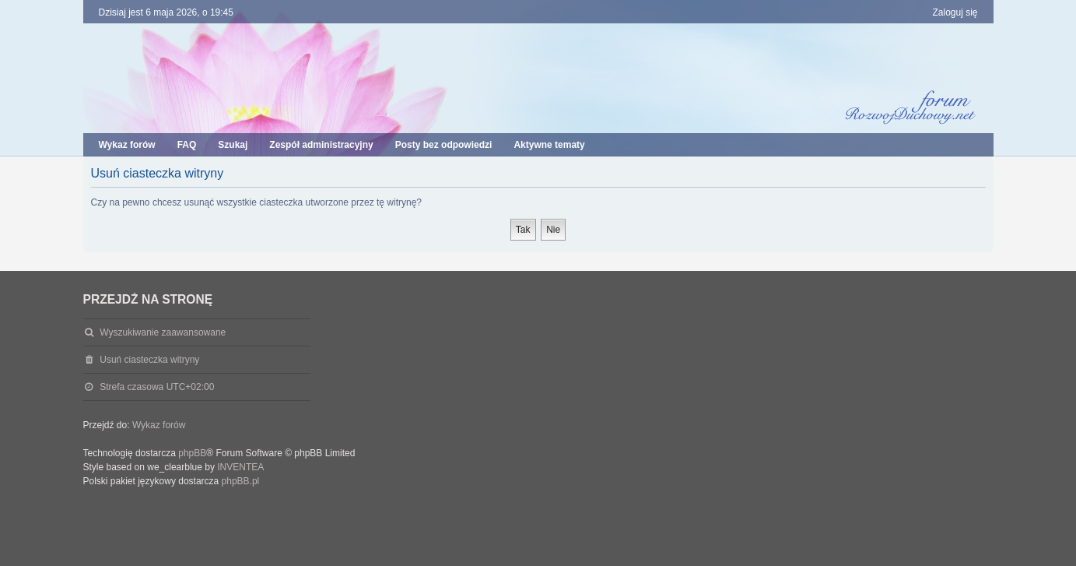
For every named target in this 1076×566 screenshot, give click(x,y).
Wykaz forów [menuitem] (127, 144)
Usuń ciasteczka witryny (149, 359)
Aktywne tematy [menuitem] (548, 144)
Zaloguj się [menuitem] (954, 12)
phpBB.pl (241, 481)
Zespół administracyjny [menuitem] (321, 144)
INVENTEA (240, 467)
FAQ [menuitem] (187, 144)
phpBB (192, 453)
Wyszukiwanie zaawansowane (163, 332)
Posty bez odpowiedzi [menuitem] (443, 144)
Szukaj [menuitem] (232, 144)
